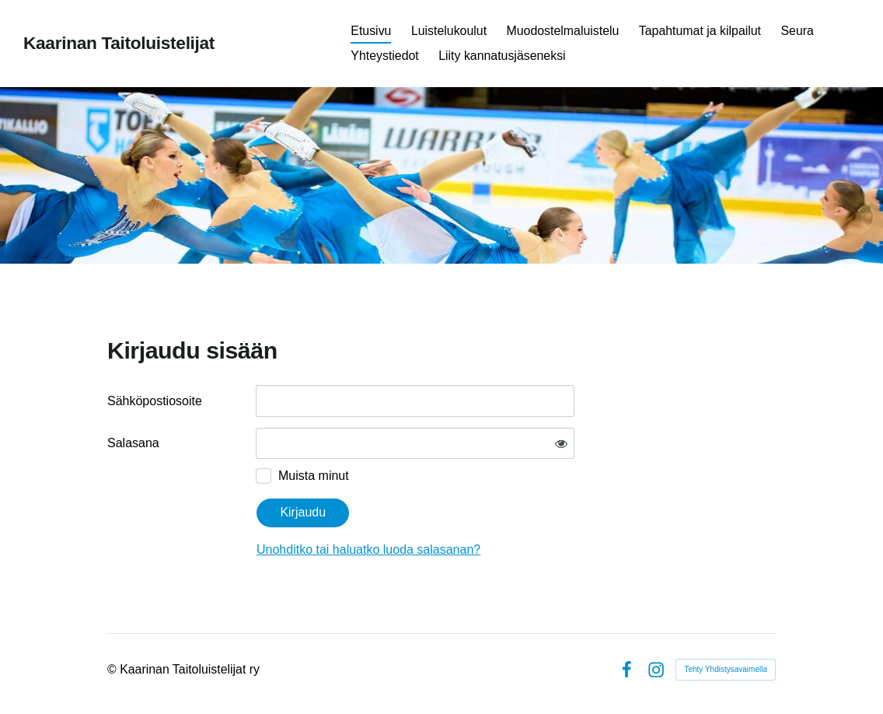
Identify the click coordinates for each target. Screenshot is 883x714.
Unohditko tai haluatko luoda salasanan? (368, 549)
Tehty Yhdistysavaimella (725, 669)
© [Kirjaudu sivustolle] (113, 669)
